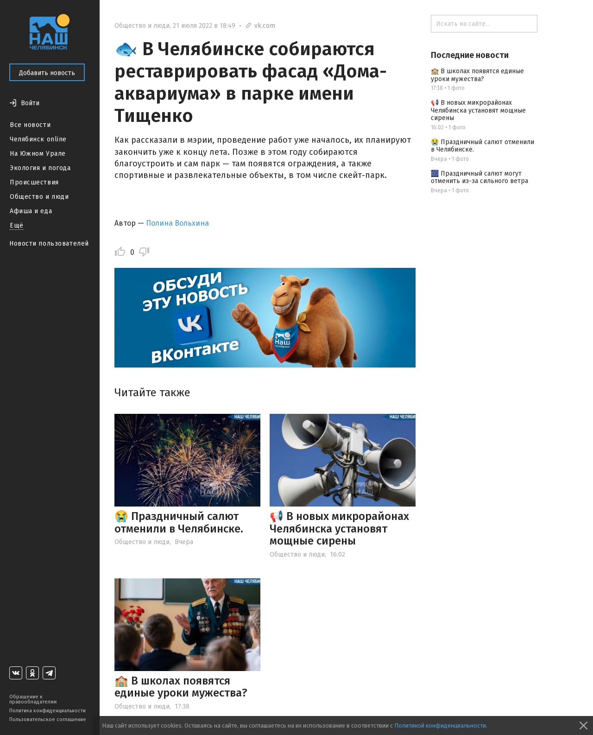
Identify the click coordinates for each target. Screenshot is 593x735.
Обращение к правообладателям (33, 699)
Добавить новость (47, 73)
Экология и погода (40, 168)
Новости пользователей (49, 243)
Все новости (30, 125)
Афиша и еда (31, 211)
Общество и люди (39, 197)
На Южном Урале (38, 154)
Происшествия (34, 182)
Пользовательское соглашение (47, 719)
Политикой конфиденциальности (440, 725)
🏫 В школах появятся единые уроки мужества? (180, 686)
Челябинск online (38, 139)
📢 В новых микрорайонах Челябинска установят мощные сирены (339, 528)
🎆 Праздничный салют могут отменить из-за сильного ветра (479, 177)
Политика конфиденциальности (47, 710)
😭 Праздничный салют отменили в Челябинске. (178, 522)
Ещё (17, 225)
